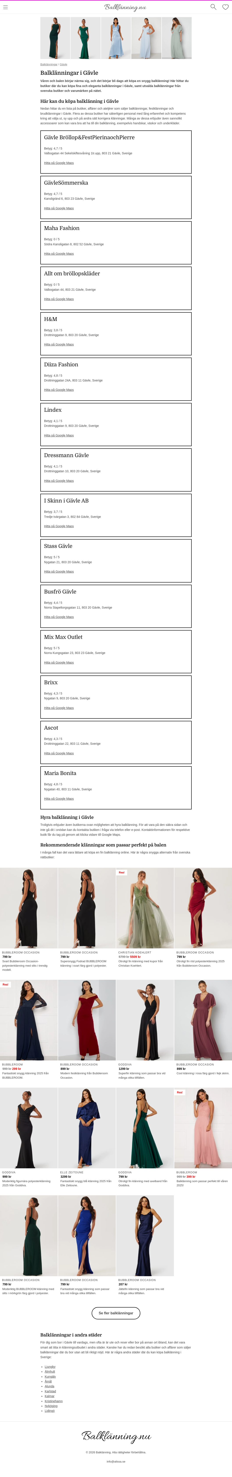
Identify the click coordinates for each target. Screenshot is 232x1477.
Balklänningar (48, 64)
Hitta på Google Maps (59, 163)
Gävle (63, 64)
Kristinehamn (54, 1401)
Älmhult (50, 1371)
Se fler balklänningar (116, 1313)
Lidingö (50, 1411)
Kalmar (49, 1396)
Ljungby (50, 1366)
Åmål (48, 1381)
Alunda (49, 1386)
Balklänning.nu (125, 7)
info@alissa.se (116, 1461)
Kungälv (50, 1376)
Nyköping (51, 1406)
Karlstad (50, 1391)
